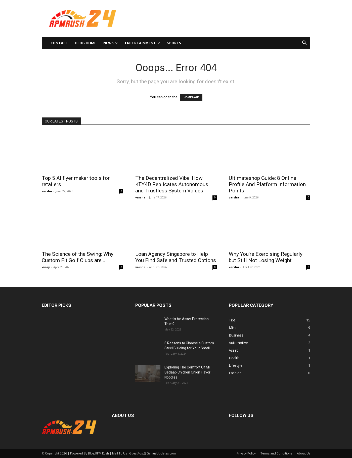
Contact (59, 42)
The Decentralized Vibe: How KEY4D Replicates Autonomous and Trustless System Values (171, 184)
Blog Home (85, 42)
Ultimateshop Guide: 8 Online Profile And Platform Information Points (267, 184)
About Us (303, 453)
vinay (46, 267)
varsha (47, 191)
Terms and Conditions (276, 453)
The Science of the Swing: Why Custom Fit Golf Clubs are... (77, 257)
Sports (174, 42)
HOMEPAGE (191, 97)
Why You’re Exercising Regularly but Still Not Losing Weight (265, 257)
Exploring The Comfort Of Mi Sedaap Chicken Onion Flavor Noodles (187, 372)
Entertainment (142, 42)
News (110, 42)
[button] (304, 43)
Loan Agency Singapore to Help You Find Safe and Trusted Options (175, 257)
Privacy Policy (246, 453)
